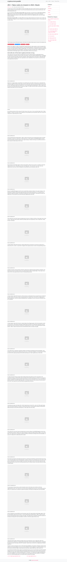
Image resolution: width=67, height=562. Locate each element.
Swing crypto (23, 44)
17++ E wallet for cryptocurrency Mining (53, 19)
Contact (52, 1)
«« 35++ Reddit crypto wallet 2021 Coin (13, 556)
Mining (49, 10)
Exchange (49, 8)
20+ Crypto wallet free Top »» (31, 556)
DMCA (49, 1)
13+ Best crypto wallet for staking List (53, 26)
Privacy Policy (57, 1)
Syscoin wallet (17, 44)
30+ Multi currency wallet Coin (53, 34)
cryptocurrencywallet (14, 1)
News (49, 12)
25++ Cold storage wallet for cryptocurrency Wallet (52, 32)
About (47, 1)
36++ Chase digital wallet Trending (52, 41)
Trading (49, 14)
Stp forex (27, 44)
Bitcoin (49, 6)
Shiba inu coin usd (11, 44)
